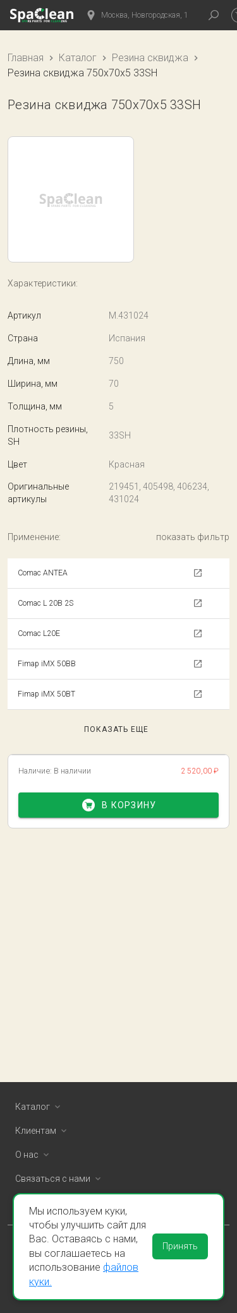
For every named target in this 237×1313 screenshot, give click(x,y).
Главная (26, 58)
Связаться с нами (60, 1179)
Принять (180, 1246)
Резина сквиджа (150, 58)
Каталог (78, 58)
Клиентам (43, 1131)
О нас (34, 1155)
